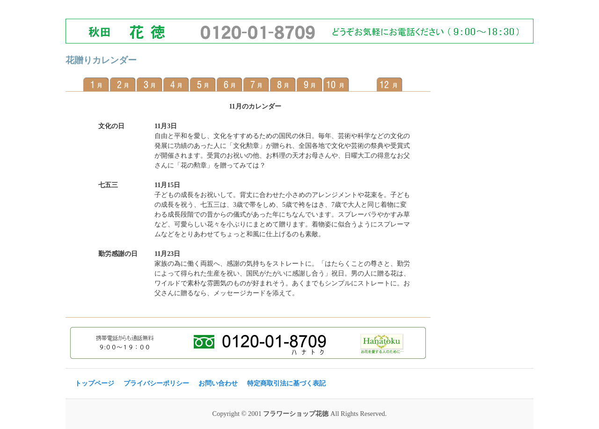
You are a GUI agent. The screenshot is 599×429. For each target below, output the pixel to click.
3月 (149, 84)
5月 (203, 84)
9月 (309, 84)
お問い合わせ (218, 383)
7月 (256, 84)
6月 (229, 84)
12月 (389, 84)
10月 (336, 84)
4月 (176, 84)
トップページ (94, 383)
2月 (123, 84)
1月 (96, 84)
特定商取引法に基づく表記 (286, 383)
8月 (283, 84)
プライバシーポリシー (156, 383)
